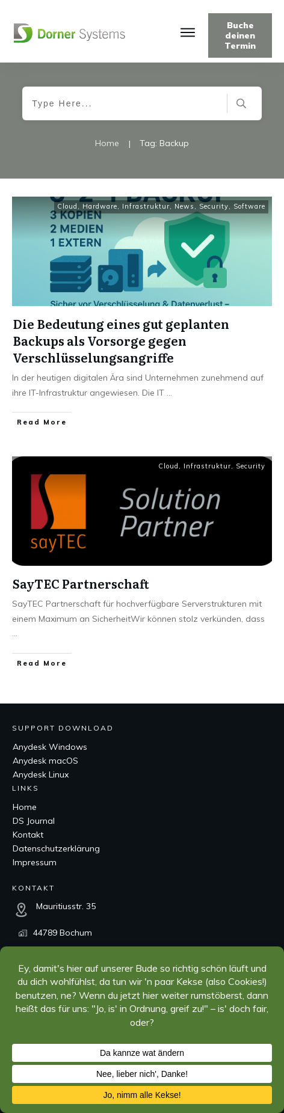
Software (249, 206)
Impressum (35, 862)
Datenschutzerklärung (56, 848)
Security (214, 206)
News (184, 206)
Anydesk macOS (45, 760)
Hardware (99, 206)
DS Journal (34, 820)
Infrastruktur (146, 206)
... (169, 392)
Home (25, 807)
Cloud (67, 206)
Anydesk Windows (50, 746)
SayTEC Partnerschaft (81, 583)
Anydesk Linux (41, 774)
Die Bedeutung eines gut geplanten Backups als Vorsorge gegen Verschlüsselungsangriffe (121, 340)
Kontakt (28, 834)
